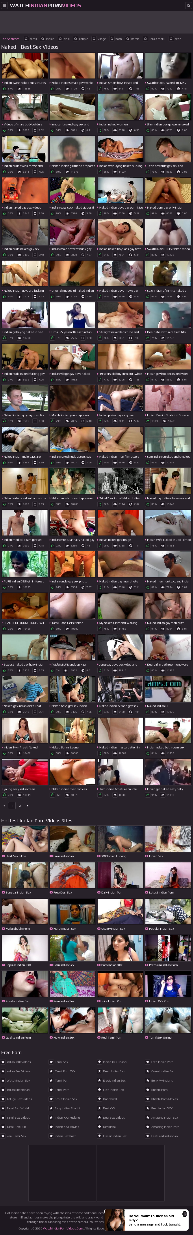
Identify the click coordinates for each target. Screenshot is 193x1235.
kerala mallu (154, 38)
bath (115, 38)
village (98, 38)
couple (80, 38)
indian (47, 38)
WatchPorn (45, 5)
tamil (30, 38)
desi (64, 38)
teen (175, 38)
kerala (132, 38)
